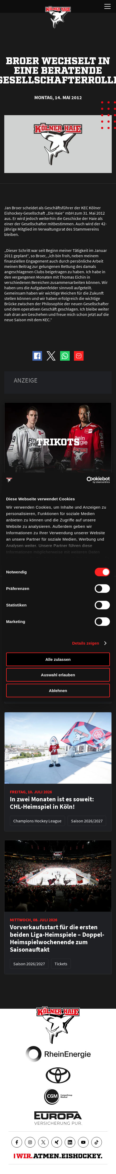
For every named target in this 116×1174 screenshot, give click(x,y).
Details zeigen (85, 643)
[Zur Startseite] (58, 17)
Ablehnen (58, 690)
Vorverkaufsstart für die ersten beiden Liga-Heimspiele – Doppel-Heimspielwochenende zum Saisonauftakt (57, 938)
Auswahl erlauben (58, 675)
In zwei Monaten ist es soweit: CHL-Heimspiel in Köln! (52, 802)
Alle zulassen (58, 659)
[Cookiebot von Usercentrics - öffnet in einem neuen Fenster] (86, 480)
